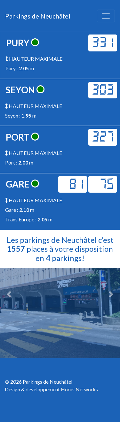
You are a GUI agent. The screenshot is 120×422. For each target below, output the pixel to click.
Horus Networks (79, 389)
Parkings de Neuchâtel (37, 16)
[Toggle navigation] (106, 16)
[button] (9, 294)
